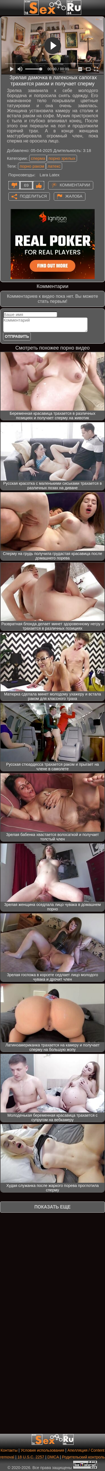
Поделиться (33, 196)
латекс (54, 166)
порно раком (32, 166)
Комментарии (75, 184)
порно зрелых (61, 158)
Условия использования (42, 1450)
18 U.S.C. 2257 (30, 1457)
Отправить (17, 336)
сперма (38, 158)
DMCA (53, 1457)
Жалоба (73, 196)
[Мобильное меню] (5, 7)
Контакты (9, 1450)
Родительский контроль (83, 1457)
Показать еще (52, 1207)
